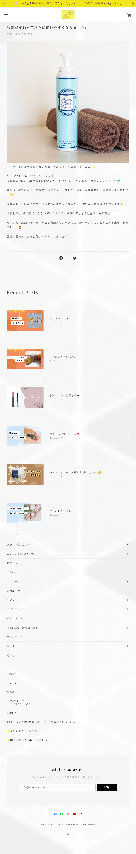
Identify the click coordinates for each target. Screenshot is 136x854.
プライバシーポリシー (50, 824)
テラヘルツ (13, 572)
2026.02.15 (56, 515)
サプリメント (15, 563)
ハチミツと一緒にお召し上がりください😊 (76, 472)
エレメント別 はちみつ (21, 553)
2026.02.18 (56, 438)
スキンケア (13, 581)
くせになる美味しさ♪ (63, 356)
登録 (106, 787)
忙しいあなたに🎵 (61, 511)
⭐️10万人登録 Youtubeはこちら (27, 740)
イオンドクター (16, 618)
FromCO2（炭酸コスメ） (22, 627)
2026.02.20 (56, 360)
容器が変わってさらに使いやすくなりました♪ (47, 27)
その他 (11, 655)
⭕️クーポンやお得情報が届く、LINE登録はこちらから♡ (41, 722)
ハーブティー (15, 636)
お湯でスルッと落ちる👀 (65, 395)
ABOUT (11, 683)
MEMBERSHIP (15, 701)
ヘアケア (12, 599)
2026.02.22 (56, 322)
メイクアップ (15, 609)
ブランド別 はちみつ (19, 544)
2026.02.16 (56, 476)
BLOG (10, 692)
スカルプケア (15, 590)
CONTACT (13, 713)
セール (11, 646)
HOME (11, 674)
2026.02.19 (56, 399)
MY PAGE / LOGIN (21, 704)
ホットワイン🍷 (59, 318)
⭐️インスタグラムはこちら (23, 731)
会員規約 (92, 824)
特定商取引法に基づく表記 (74, 824)
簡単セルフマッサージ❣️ (65, 434)
